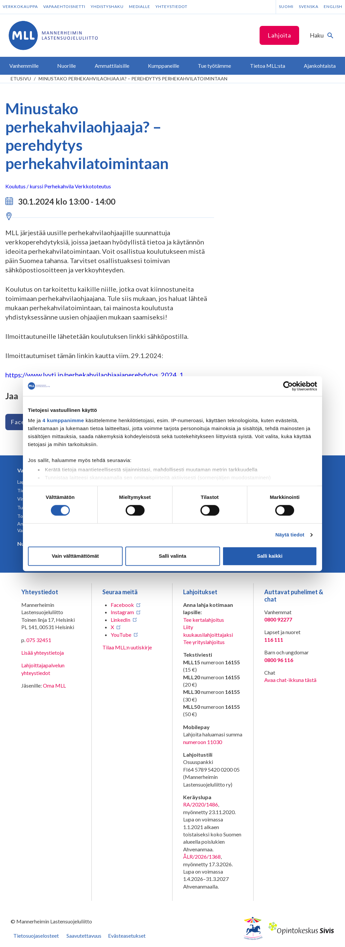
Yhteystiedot (171, 6)
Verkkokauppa (20, 6)
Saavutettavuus (83, 935)
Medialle (139, 6)
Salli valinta (172, 556)
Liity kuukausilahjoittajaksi (208, 630)
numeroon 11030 (202, 742)
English (333, 6)
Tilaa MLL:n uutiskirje (127, 647)
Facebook (122, 605)
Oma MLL (54, 685)
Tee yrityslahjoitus (204, 642)
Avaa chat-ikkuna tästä (290, 680)
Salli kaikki (270, 556)
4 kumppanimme (63, 420)
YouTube (121, 634)
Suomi (286, 6)
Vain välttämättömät (75, 556)
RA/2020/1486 (200, 804)
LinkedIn (120, 619)
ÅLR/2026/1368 (202, 856)
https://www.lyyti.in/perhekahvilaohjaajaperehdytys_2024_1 (94, 375)
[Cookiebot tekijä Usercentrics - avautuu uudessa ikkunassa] (288, 386)
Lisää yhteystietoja (42, 652)
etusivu (21, 78)
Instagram (122, 612)
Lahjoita (279, 35)
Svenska (308, 6)
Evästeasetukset (127, 935)
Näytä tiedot (290, 535)
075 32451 (38, 640)
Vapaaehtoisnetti (64, 6)
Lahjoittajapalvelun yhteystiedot (42, 669)
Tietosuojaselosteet (36, 935)
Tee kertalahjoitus (203, 619)
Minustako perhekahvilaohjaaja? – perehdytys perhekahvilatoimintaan (133, 78)
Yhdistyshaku (107, 6)
